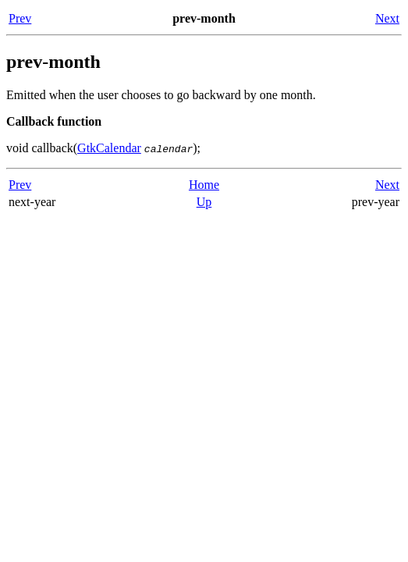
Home (204, 184)
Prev (20, 18)
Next (387, 18)
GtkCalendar (109, 148)
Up (204, 201)
